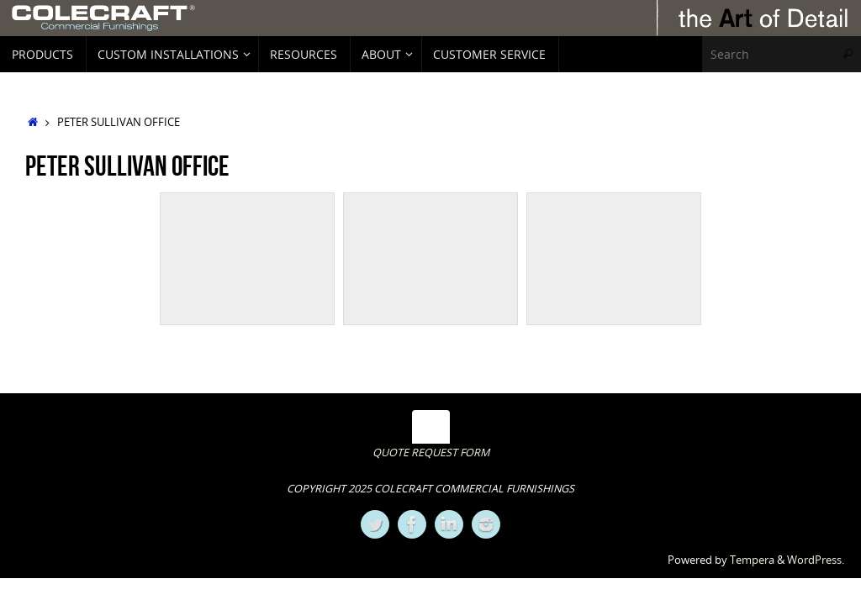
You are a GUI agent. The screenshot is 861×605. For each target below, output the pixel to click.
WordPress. (815, 560)
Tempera (752, 560)
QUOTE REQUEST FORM (430, 452)
